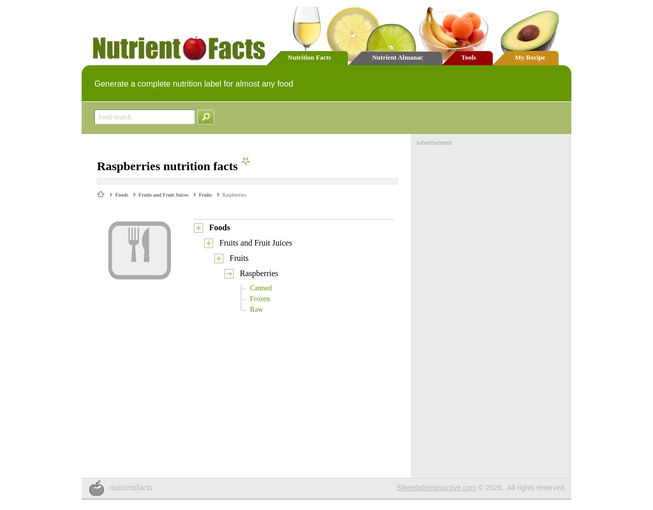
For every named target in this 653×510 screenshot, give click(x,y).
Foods (122, 195)
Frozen (260, 299)
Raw (256, 309)
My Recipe (530, 57)
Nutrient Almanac (397, 57)
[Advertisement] (492, 210)
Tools (468, 57)
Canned (261, 288)
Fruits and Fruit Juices (164, 195)
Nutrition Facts (309, 57)
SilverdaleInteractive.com (436, 488)
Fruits (205, 195)
